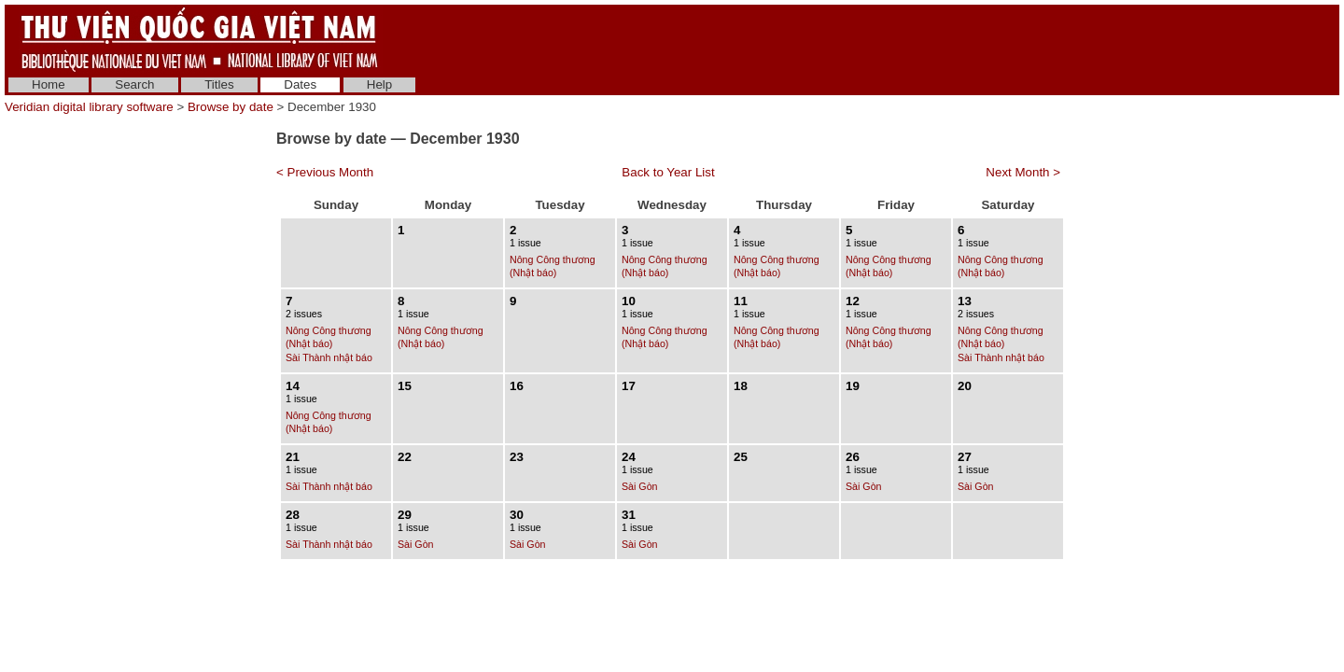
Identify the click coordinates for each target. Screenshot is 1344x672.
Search (134, 84)
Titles (218, 84)
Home (48, 84)
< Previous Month (324, 172)
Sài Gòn (640, 486)
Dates (300, 84)
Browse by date (230, 107)
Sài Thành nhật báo (329, 357)
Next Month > (1023, 172)
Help (379, 84)
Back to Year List (668, 172)
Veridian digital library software (89, 107)
